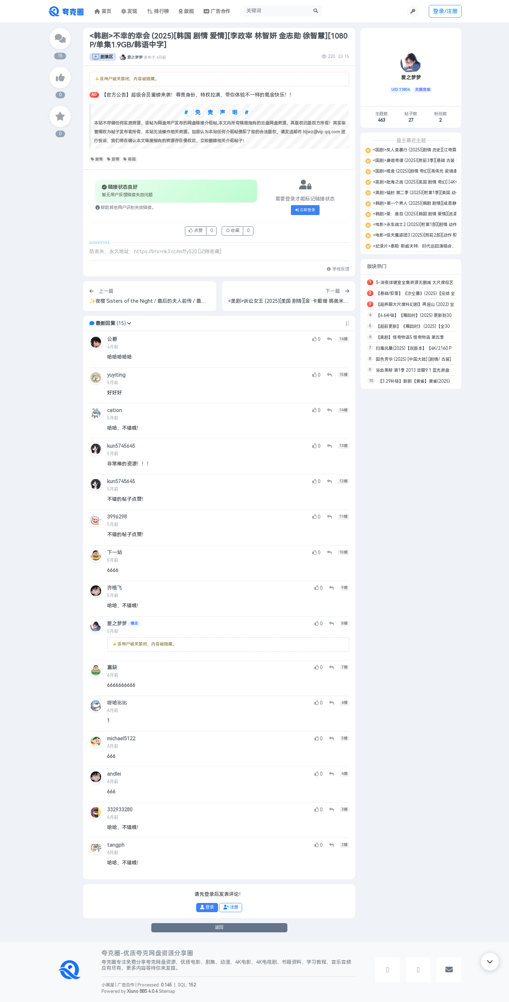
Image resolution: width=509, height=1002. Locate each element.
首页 (102, 11)
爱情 (97, 159)
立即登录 (305, 210)
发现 (129, 11)
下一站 (114, 552)
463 (381, 120)
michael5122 (121, 738)
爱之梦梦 (135, 57)
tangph (115, 845)
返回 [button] (219, 927)
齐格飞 (114, 588)
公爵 (112, 339)
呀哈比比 (117, 703)
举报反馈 (338, 269)
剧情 (113, 159)
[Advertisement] (411, 500)
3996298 (117, 517)
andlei (114, 774)
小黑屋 (107, 985)
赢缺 (112, 667)
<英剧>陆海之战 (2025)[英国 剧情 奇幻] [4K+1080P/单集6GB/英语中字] (440, 182)
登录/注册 (445, 11)
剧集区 (102, 56)
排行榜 (158, 11)
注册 (230, 907)
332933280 (120, 809)
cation (114, 410)
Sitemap (167, 991)
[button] (129, 323)
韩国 (129, 159)
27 (410, 120)
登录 (207, 907)
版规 (186, 11)
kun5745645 (121, 446)
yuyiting (116, 375)
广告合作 (125, 985)
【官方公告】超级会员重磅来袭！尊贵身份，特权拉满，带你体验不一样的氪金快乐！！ (197, 95)
